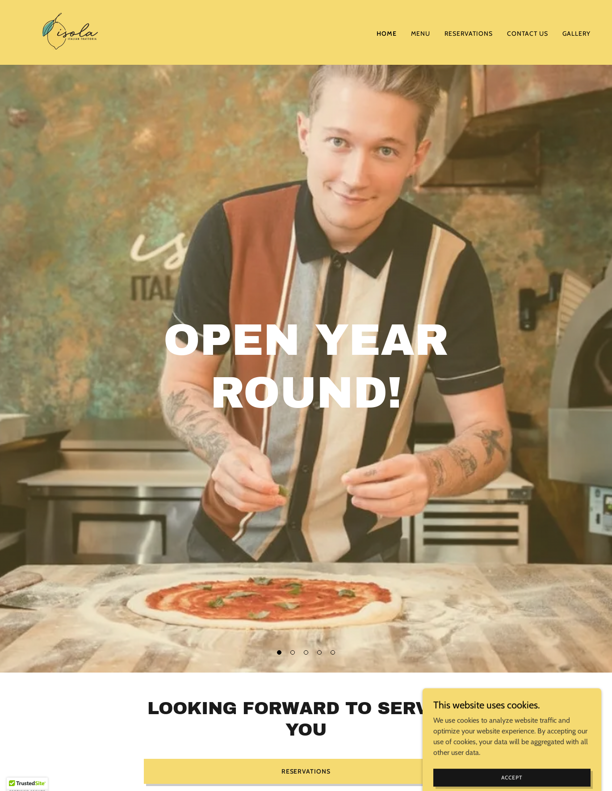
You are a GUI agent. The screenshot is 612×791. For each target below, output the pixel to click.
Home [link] (387, 33)
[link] (70, 31)
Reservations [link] (468, 33)
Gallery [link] (576, 33)
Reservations (306, 771)
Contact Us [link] (527, 33)
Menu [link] (420, 33)
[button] (279, 652)
